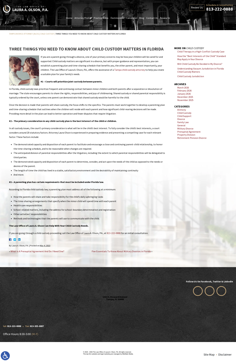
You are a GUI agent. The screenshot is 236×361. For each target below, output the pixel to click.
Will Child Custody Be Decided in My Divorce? (199, 63)
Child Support (184, 116)
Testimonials (117, 17)
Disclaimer (224, 354)
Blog (141, 17)
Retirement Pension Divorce (191, 137)
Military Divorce (185, 128)
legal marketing (105, 354)
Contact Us (152, 17)
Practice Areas (101, 17)
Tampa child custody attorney (129, 69)
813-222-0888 (219, 8)
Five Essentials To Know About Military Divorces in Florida (121, 251)
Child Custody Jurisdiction (190, 76)
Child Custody (47, 33)
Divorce (181, 119)
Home (69, 17)
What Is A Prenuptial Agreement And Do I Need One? (37, 251)
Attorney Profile (83, 17)
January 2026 (184, 93)
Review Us (165, 17)
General (181, 125)
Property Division (186, 134)
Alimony (181, 109)
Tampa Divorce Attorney (21, 33)
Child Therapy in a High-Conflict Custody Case (200, 51)
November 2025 (185, 100)
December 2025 (185, 96)
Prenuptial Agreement (189, 131)
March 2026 (183, 87)
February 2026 (184, 90)
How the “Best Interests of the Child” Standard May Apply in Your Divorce (201, 58)
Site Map (209, 354)
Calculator (131, 17)
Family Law (183, 122)
